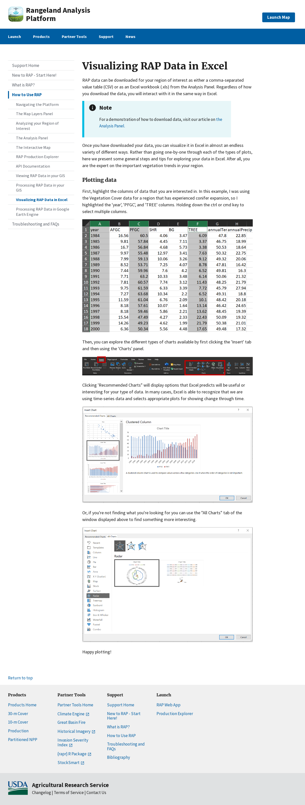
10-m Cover (18, 722)
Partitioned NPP (22, 739)
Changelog (41, 792)
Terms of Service (69, 792)
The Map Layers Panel (34, 113)
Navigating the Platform (37, 104)
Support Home (25, 65)
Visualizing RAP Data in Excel (42, 199)
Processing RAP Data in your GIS (40, 188)
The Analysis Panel (32, 137)
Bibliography (118, 757)
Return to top (20, 678)
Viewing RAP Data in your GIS (40, 175)
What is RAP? (23, 85)
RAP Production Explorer (37, 156)
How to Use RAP (27, 94)
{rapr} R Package (74, 754)
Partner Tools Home (75, 705)
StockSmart (71, 762)
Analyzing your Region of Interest (37, 126)
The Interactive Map (33, 147)
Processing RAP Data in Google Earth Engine (42, 212)
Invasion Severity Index (73, 742)
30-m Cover (18, 713)
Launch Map (278, 17)
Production (18, 731)
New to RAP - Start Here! (34, 75)
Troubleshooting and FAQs (35, 224)
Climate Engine (73, 714)
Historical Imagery (76, 731)
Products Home (22, 705)
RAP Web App (168, 705)
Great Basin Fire (72, 722)
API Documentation (33, 166)
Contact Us (96, 792)
